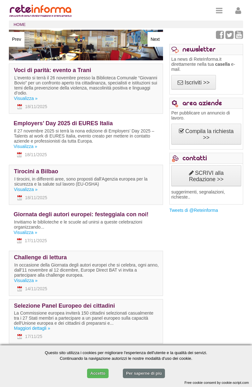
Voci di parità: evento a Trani (52, 70)
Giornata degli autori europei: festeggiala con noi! (81, 214)
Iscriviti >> (194, 82)
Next (155, 39)
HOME (20, 24)
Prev (16, 39)
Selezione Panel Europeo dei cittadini (64, 306)
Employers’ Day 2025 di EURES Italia (63, 123)
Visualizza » (25, 98)
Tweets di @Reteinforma (193, 210)
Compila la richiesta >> (206, 134)
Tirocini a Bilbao (36, 171)
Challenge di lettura (40, 257)
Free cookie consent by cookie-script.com (217, 382)
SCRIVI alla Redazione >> (206, 176)
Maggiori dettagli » (32, 328)
